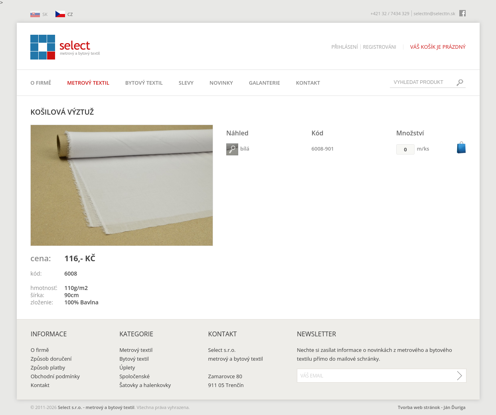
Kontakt (308, 82)
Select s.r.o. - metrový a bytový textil (96, 407)
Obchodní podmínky (55, 376)
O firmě (40, 82)
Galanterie (264, 82)
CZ (70, 14)
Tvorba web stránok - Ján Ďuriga (432, 407)
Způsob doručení (51, 358)
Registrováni (379, 47)
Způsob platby (48, 367)
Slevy (186, 82)
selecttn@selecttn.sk (434, 13)
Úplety (127, 367)
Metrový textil (88, 82)
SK (44, 14)
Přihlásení (344, 47)
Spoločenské (134, 376)
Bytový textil (144, 82)
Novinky (221, 82)
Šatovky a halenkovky (145, 385)
